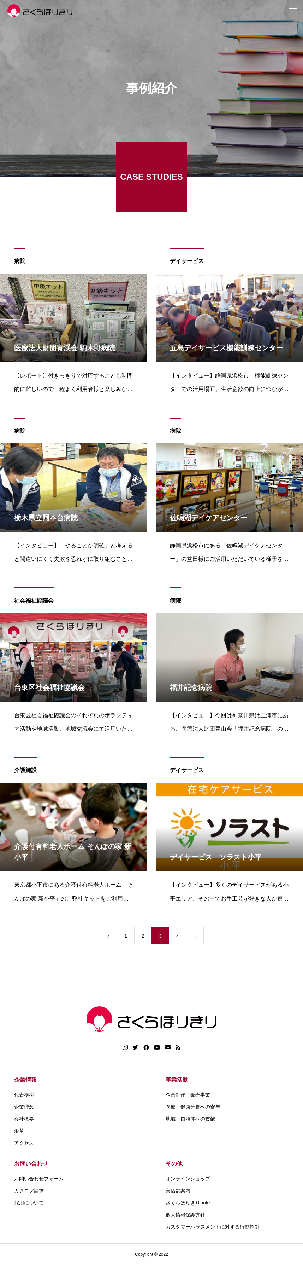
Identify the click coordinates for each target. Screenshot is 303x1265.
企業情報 (25, 1080)
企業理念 (24, 1107)
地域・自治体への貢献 (190, 1119)
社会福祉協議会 (34, 601)
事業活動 (177, 1080)
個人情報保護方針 (185, 1215)
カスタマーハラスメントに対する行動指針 (213, 1227)
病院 (19, 262)
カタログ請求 (29, 1191)
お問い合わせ (31, 1164)
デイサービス (187, 262)
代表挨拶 (24, 1095)
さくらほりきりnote (188, 1203)
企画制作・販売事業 (188, 1095)
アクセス (24, 1143)
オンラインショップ (188, 1178)
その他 (174, 1164)
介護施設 (25, 771)
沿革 (19, 1131)
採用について (29, 1203)
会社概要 (24, 1119)
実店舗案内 (178, 1191)
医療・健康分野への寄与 (193, 1107)
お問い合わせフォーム (39, 1178)
